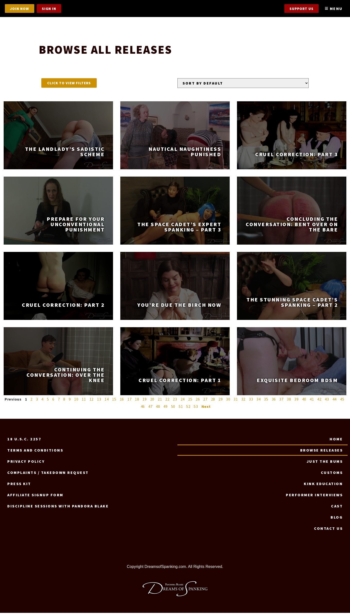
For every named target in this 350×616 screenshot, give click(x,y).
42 (319, 402)
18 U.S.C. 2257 (24, 442)
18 (137, 402)
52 (188, 409)
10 (76, 402)
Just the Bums (325, 464)
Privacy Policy (26, 464)
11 (84, 402)
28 (213, 402)
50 (173, 409)
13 (99, 402)
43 (327, 402)
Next (206, 409)
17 (129, 402)
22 (167, 402)
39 (296, 402)
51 (181, 409)
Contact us (328, 531)
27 (205, 402)
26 (198, 402)
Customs (332, 475)
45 (342, 402)
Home (336, 442)
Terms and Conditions (35, 453)
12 (91, 402)
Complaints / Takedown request (48, 475)
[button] (69, 86)
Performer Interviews (314, 498)
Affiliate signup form (35, 498)
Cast (337, 509)
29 (221, 402)
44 (334, 402)
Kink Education (323, 486)
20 (152, 402)
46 (143, 409)
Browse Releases (321, 453)
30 (228, 402)
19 (144, 402)
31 (236, 402)
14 (107, 402)
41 (312, 402)
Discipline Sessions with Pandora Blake (58, 509)
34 (258, 402)
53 (196, 409)
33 (251, 402)
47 (150, 409)
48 (158, 409)
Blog (337, 520)
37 (281, 402)
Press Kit (19, 486)
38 (289, 402)
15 (114, 402)
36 (274, 402)
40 (304, 402)
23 (175, 402)
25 (190, 402)
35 (266, 402)
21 (160, 402)
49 (165, 409)
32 (243, 402)
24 (183, 402)
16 (122, 402)
